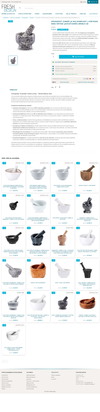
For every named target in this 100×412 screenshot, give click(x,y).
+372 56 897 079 (16, 2)
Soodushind (5, 375)
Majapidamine (47, 13)
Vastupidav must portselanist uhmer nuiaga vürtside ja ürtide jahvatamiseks (13, 252)
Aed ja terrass (71, 13)
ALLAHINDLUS (93, 13)
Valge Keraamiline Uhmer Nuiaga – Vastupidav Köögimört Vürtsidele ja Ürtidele (13, 187)
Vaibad (37, 13)
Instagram (6, 361)
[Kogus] (54, 57)
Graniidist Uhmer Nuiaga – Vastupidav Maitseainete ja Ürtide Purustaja (87, 219)
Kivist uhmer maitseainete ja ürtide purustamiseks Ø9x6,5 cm (63, 315)
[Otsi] (58, 8)
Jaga (55, 87)
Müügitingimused (30, 385)
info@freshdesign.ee (89, 384)
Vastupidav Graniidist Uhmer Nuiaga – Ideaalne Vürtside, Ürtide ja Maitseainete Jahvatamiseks (38, 252)
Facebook (3, 361)
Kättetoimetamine (30, 375)
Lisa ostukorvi (78, 57)
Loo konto (53, 379)
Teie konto (55, 372)
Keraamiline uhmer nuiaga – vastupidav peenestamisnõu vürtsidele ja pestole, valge (38, 187)
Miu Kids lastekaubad (7, 381)
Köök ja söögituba (24, 13)
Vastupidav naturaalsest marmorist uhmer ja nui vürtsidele (13, 218)
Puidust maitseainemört (38, 282)
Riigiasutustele (30, 383)
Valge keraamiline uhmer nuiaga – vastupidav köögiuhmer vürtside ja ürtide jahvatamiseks (38, 219)
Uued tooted (5, 377)
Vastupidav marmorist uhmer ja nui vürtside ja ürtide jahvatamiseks (13, 283)
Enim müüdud (5, 379)
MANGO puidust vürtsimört (87, 185)
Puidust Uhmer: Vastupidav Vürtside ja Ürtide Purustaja (87, 315)
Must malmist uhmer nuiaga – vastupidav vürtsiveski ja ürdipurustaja (87, 284)
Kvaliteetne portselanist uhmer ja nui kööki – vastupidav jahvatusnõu (38, 316)
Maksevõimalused (30, 377)
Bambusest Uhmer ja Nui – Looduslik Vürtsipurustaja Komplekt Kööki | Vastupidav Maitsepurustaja (63, 252)
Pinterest (59, 87)
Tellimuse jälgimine (55, 375)
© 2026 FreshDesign (50, 391)
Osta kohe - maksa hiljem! (32, 381)
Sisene (52, 377)
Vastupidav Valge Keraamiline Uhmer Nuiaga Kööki (63, 186)
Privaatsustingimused (31, 387)
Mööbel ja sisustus (8, 13)
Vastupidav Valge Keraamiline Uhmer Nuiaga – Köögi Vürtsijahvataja (13, 349)
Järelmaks (28, 379)
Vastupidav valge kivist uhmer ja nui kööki (63, 218)
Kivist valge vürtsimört (62, 282)
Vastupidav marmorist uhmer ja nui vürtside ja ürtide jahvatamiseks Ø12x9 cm (13, 316)
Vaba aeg (83, 13)
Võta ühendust (30, 388)
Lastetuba (59, 13)
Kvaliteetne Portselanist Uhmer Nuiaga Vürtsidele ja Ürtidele (87, 251)
